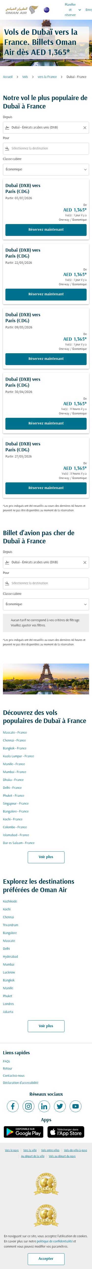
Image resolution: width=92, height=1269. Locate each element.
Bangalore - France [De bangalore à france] (15, 811)
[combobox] (46, 127)
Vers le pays (12, 1150)
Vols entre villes (50, 1150)
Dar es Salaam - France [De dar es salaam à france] (18, 843)
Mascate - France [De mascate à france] (15, 733)
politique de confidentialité (55, 1241)
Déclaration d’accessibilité (20, 1083)
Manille (8, 988)
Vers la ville (30, 1150)
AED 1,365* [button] (50, 53)
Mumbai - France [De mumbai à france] (14, 772)
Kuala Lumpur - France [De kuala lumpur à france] (18, 756)
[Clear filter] (84, 127)
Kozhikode (10, 901)
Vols (25, 77)
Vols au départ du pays (62, 1156)
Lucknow (9, 972)
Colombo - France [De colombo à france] (15, 827)
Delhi (6, 949)
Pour (6, 138)
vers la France (47, 77)
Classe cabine (12, 159)
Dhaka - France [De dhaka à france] (13, 780)
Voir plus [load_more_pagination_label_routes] (46, 857)
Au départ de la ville (32, 1156)
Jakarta (8, 1012)
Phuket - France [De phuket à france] (13, 796)
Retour (7, 1069)
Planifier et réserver (74, 10)
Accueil (8, 77)
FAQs (6, 1061)
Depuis (7, 117)
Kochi (7, 909)
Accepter (46, 1259)
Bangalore (10, 933)
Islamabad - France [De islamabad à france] (16, 835)
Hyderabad (10, 957)
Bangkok (8, 980)
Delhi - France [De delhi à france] (12, 788)
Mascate (9, 941)
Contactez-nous (14, 1076)
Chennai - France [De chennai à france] (14, 740)
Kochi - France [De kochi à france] (12, 819)
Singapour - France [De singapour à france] (15, 804)
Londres (8, 1004)
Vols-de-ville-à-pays (75, 1150)
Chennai (8, 917)
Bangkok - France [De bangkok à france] (14, 748)
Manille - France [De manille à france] (14, 764)
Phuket (7, 996)
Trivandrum (10, 925)
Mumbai (8, 965)
